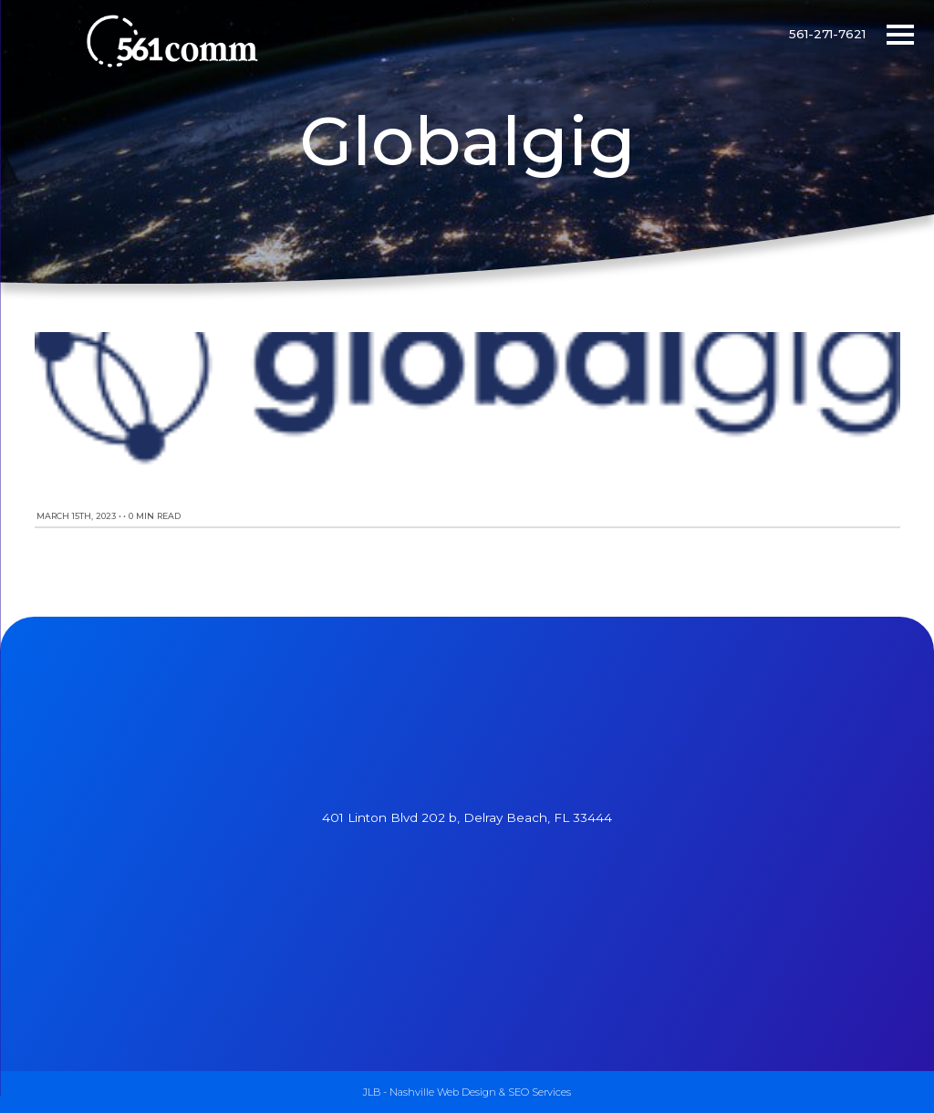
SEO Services (539, 1092)
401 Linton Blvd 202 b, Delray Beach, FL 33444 (467, 817)
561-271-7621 (827, 33)
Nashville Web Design (442, 1092)
